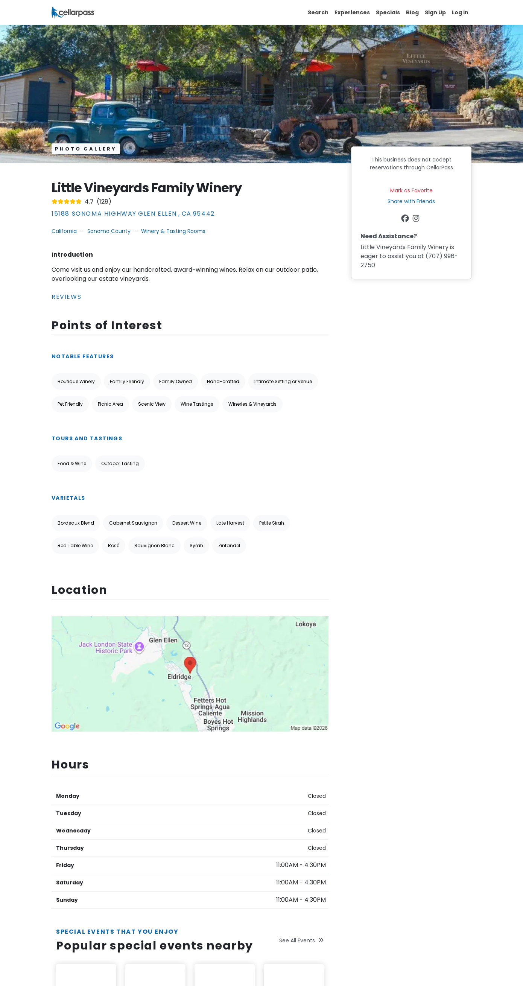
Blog (412, 12)
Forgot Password (287, 808)
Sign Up (435, 12)
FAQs (272, 830)
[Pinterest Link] (89, 864)
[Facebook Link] (405, 219)
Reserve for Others (219, 885)
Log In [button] (460, 12)
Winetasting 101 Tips (220, 874)
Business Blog (212, 863)
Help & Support (285, 797)
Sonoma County (109, 231)
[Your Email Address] (397, 829)
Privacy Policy (128, 833)
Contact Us (281, 819)
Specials (388, 12)
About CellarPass (217, 797)
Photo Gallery (86, 148)
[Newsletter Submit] (463, 829)
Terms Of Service (74, 833)
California (64, 231)
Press (201, 895)
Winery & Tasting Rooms (173, 231)
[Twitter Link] (67, 864)
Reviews (66, 296)
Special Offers (213, 808)
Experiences (352, 12)
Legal (201, 906)
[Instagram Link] (416, 219)
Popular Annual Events (223, 852)
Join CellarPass (214, 841)
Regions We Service (220, 830)
